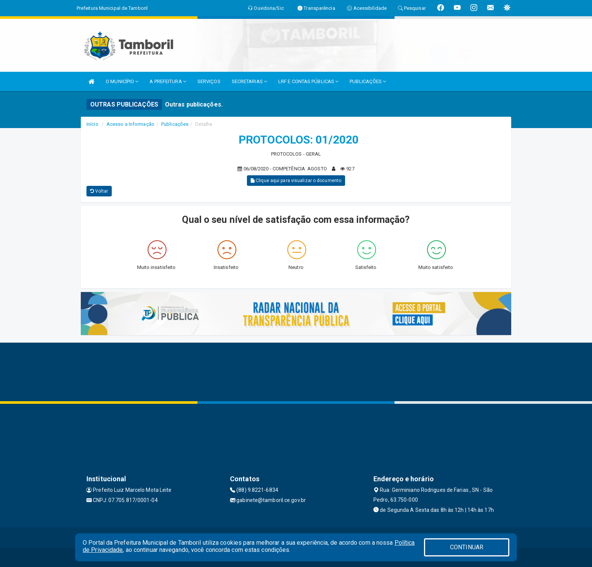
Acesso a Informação (130, 124)
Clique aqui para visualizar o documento (296, 180)
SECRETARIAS (249, 81)
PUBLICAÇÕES (368, 81)
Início (92, 124)
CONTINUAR (466, 547)
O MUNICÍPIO (122, 81)
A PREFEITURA (168, 81)
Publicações (174, 124)
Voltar (99, 191)
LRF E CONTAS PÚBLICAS (308, 81)
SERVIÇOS (208, 81)
